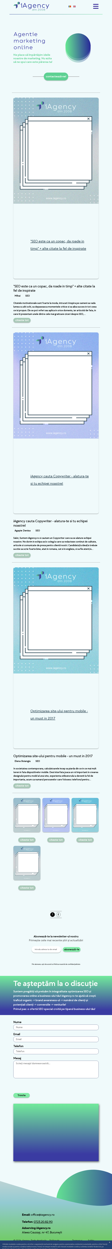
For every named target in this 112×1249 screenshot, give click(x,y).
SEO (27, 295)
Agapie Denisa (23, 530)
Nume (17, 1022)
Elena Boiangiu (23, 761)
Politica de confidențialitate (57, 1242)
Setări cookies (91, 1242)
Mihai (17, 295)
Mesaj (17, 1058)
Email (16, 1034)
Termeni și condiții (77, 1242)
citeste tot (22, 320)
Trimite (22, 1095)
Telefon (18, 1046)
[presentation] (45, 958)
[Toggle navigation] (96, 6)
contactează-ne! (56, 76)
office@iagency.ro (43, 1214)
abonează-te (71, 949)
